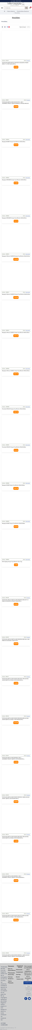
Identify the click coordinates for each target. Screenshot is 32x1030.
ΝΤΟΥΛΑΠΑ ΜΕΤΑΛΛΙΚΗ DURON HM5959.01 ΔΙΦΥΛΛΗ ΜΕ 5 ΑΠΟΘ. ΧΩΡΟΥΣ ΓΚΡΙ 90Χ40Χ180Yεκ (16, 798)
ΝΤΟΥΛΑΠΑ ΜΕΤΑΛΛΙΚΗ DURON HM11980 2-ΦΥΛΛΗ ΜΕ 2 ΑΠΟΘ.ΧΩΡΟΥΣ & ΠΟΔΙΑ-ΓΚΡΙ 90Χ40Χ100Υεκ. (15, 837)
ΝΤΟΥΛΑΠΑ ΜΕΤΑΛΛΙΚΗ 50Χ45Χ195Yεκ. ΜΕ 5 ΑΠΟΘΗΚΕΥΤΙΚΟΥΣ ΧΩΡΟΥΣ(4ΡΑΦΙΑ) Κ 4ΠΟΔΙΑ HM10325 (15, 103)
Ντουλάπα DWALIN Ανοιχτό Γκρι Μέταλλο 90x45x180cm (14, 447)
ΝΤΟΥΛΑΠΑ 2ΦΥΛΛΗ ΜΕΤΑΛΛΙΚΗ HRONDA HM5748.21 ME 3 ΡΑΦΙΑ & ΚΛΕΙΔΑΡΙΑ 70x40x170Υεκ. (16, 640)
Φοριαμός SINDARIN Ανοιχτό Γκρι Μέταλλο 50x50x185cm (14, 218)
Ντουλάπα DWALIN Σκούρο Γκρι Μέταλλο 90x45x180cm (14, 408)
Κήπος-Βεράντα (11, 11)
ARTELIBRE (28, 139)
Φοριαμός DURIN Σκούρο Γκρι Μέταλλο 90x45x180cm (13, 485)
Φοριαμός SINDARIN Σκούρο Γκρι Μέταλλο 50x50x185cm (14, 179)
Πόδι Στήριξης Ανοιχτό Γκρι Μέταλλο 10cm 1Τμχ (12, 561)
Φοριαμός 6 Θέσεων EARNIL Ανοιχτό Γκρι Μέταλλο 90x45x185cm (16, 370)
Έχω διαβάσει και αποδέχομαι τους (28, 991)
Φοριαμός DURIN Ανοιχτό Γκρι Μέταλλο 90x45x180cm (13, 523)
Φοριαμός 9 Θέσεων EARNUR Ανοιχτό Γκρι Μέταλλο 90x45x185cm (16, 294)
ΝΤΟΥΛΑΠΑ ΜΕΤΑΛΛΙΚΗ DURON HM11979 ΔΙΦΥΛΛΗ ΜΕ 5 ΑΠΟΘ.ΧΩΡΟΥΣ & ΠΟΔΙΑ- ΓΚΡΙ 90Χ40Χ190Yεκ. (15, 916)
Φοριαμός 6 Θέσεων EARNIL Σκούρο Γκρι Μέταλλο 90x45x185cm (15, 332)
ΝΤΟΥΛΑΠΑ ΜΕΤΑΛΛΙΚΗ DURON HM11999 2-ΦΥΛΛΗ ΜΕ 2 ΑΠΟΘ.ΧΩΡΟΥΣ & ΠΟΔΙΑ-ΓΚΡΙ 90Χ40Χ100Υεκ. (15, 679)
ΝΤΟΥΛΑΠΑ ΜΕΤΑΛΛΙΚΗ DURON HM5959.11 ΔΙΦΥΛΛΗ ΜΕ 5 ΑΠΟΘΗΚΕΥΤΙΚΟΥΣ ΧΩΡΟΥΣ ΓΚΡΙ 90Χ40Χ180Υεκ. (16, 956)
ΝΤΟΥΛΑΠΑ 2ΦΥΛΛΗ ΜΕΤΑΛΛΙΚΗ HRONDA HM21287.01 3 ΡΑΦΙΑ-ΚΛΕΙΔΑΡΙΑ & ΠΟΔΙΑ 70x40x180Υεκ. (15, 600)
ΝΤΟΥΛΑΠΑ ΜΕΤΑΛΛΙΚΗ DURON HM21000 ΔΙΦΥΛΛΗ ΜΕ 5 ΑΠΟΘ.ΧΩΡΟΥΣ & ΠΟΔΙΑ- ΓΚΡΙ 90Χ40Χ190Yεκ (15, 719)
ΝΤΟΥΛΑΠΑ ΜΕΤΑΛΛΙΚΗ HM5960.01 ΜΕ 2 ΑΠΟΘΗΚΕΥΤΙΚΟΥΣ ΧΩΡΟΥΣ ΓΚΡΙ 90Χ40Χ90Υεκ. (13, 758)
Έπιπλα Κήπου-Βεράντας (23, 11)
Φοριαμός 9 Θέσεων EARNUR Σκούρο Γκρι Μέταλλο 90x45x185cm (16, 256)
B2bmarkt (28, 60)
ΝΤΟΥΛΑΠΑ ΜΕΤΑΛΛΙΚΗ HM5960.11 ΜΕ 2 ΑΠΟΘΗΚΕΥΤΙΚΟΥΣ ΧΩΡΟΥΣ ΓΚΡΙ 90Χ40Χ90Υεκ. (13, 877)
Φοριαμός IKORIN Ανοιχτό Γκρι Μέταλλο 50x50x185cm (13, 141)
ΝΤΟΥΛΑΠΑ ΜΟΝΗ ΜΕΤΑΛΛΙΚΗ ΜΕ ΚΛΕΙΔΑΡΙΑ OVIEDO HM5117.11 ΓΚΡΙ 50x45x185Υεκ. (15, 63)
